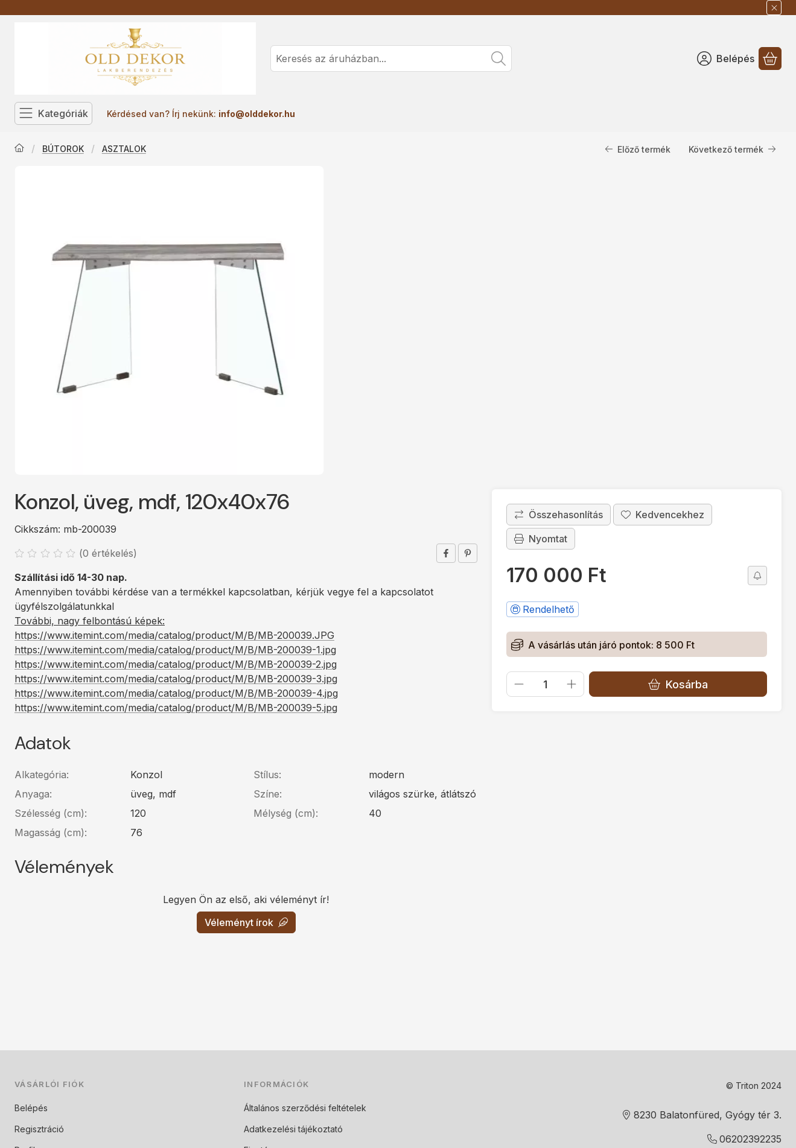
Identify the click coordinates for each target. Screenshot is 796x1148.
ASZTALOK (124, 149)
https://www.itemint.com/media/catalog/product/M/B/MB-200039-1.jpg (175, 650)
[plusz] (571, 684)
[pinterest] (467, 553)
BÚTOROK (63, 149)
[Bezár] (774, 7)
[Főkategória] (19, 149)
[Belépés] (726, 58)
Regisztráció (39, 1129)
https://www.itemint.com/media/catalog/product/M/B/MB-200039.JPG (174, 635)
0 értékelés (109, 553)
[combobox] (391, 58)
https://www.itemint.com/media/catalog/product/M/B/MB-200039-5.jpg (175, 708)
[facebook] (446, 553)
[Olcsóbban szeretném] (757, 575)
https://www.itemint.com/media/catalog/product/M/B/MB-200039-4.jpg (176, 693)
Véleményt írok (246, 922)
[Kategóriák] (53, 113)
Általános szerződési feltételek (305, 1108)
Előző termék (637, 149)
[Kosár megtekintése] (770, 58)
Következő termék (732, 149)
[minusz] (519, 684)
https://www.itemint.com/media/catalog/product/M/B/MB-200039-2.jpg (175, 664)
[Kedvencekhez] (662, 514)
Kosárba (678, 684)
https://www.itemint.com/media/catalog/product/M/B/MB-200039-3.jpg (175, 679)
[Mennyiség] (545, 684)
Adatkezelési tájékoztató (293, 1129)
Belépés (31, 1108)
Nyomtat (540, 539)
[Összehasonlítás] (558, 514)
